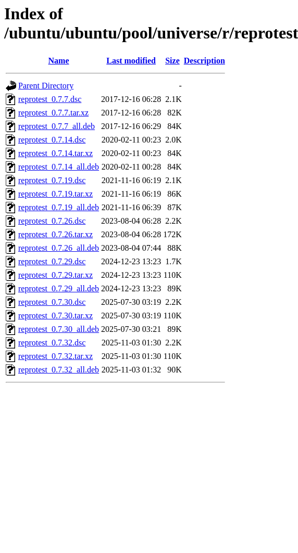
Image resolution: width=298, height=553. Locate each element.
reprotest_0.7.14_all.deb (58, 166)
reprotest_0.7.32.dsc (51, 342)
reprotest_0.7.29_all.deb (58, 288)
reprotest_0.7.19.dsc (51, 180)
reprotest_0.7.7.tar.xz (53, 112)
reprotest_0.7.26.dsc (51, 220)
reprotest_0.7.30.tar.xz (55, 315)
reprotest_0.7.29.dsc (51, 261)
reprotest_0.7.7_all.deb (56, 126)
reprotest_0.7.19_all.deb (58, 207)
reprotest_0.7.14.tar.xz (55, 153)
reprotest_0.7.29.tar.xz (55, 275)
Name (58, 60)
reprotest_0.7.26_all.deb (58, 247)
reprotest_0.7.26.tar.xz (55, 234)
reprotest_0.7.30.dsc (51, 302)
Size (172, 60)
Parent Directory (45, 85)
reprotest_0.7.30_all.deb (58, 329)
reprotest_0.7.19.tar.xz (55, 193)
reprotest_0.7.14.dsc (51, 139)
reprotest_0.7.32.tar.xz (55, 356)
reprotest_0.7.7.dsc (49, 99)
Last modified (131, 60)
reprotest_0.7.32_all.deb (58, 369)
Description (204, 60)
